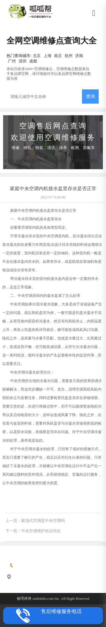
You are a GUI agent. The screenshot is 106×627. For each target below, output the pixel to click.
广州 (12, 61)
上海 (47, 55)
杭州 (69, 55)
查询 (90, 96)
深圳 (23, 61)
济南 (79, 55)
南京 (58, 55)
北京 (37, 55)
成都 (33, 61)
